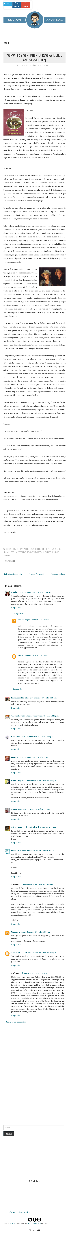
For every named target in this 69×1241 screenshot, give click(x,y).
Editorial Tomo (40, 549)
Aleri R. (14, 592)
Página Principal (36, 574)
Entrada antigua (58, 574)
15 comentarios (46, 65)
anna (20, 620)
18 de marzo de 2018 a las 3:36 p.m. (42, 953)
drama (31, 549)
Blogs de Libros (34, 1223)
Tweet (8, 3)
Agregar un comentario (17, 1022)
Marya (14, 809)
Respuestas (19, 613)
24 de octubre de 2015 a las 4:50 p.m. (35, 932)
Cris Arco (15, 736)
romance (30, 552)
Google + (26, 4)
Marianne (6, 552)
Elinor (48, 549)
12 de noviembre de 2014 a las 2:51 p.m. (35, 757)
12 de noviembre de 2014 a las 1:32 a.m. (35, 592)
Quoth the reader (20, 1212)
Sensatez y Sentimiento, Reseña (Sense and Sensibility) (34, 57)
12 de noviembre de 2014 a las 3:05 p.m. (40, 780)
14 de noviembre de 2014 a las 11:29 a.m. (36, 884)
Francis (14, 757)
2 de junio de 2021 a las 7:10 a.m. (36, 620)
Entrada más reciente (13, 574)
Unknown (15, 932)
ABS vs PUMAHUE (19, 953)
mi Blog (12, 1223)
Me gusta (16, 4)
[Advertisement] (23, 1104)
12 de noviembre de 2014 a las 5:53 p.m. (34, 809)
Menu (6, 43)
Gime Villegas (17, 780)
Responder (15, 608)
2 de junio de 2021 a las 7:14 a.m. (36, 655)
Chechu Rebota (18, 716)
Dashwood (24, 549)
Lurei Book (16, 850)
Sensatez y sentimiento (42, 552)
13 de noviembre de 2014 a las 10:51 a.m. (38, 850)
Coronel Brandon (12, 549)
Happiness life (17, 698)
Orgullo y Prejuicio (18, 552)
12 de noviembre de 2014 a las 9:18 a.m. (41, 698)
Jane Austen (56, 549)
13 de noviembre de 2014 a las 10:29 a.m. (39, 827)
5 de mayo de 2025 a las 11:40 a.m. (34, 973)
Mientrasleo (17, 827)
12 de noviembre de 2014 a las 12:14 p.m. (42, 716)
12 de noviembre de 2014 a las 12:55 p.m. (37, 736)
